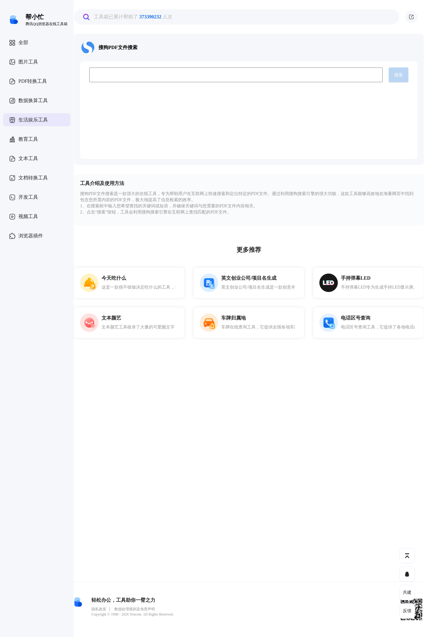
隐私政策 (98, 609)
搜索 (398, 74)
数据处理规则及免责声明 (134, 609)
